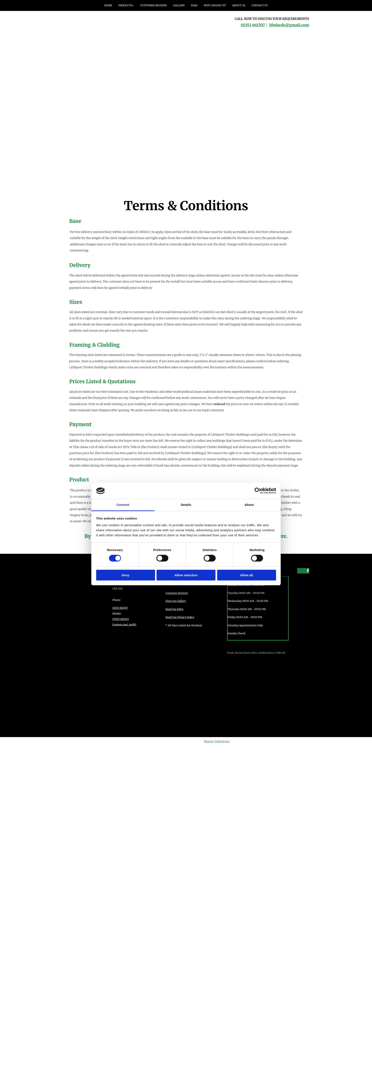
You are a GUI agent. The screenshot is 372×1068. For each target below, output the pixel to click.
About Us (238, 5)
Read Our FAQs (174, 609)
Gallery (179, 5)
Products (125, 5)
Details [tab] (186, 504)
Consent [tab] (123, 504)
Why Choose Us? (215, 5)
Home (108, 5)
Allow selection (185, 575)
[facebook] (308, 570)
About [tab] (249, 504)
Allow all (246, 575)
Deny (125, 575)
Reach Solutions (217, 741)
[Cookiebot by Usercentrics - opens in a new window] (257, 491)
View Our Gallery (176, 601)
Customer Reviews (153, 5)
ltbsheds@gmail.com (289, 24)
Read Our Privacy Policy (180, 617)
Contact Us (260, 5)
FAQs (194, 5)
